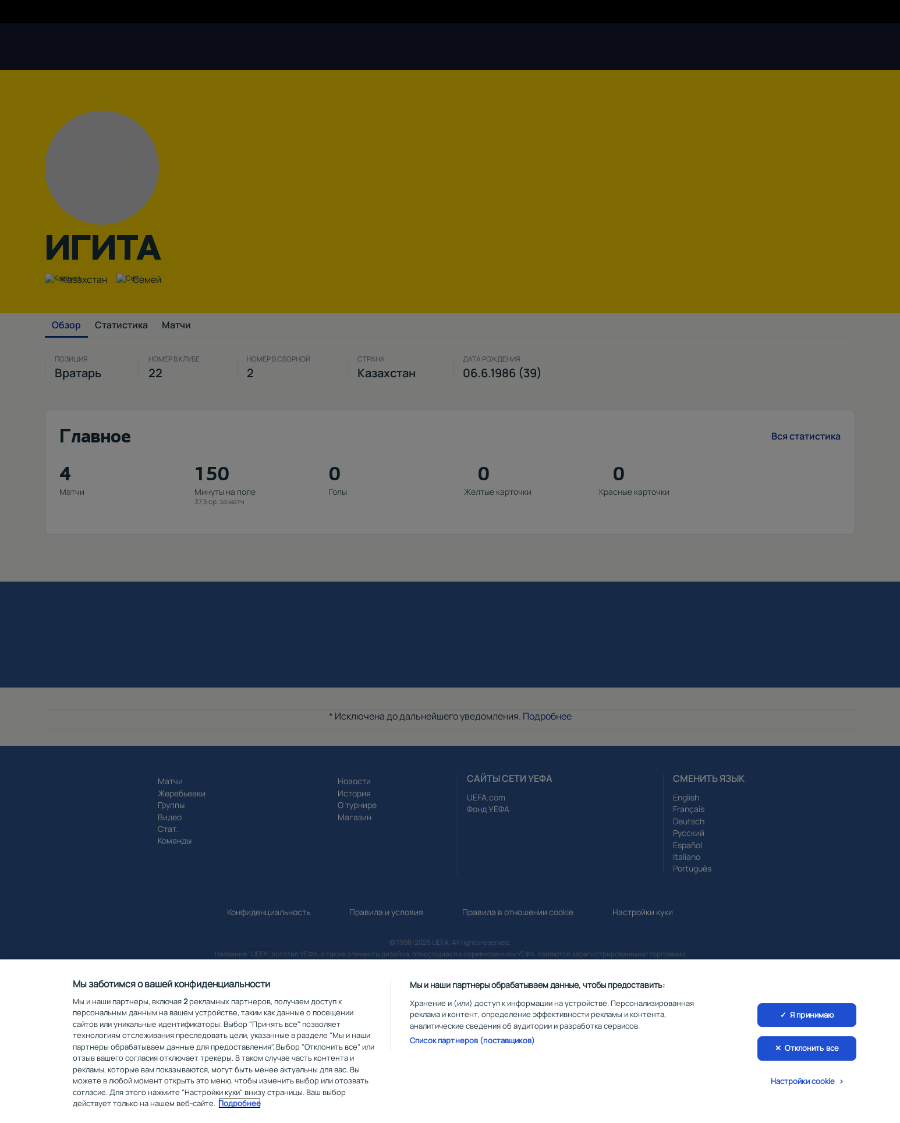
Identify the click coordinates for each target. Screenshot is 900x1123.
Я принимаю (812, 1014)
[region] (450, 1041)
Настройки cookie (803, 1081)
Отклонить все (812, 1048)
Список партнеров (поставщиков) (472, 1040)
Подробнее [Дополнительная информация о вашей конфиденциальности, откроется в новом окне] (239, 1103)
